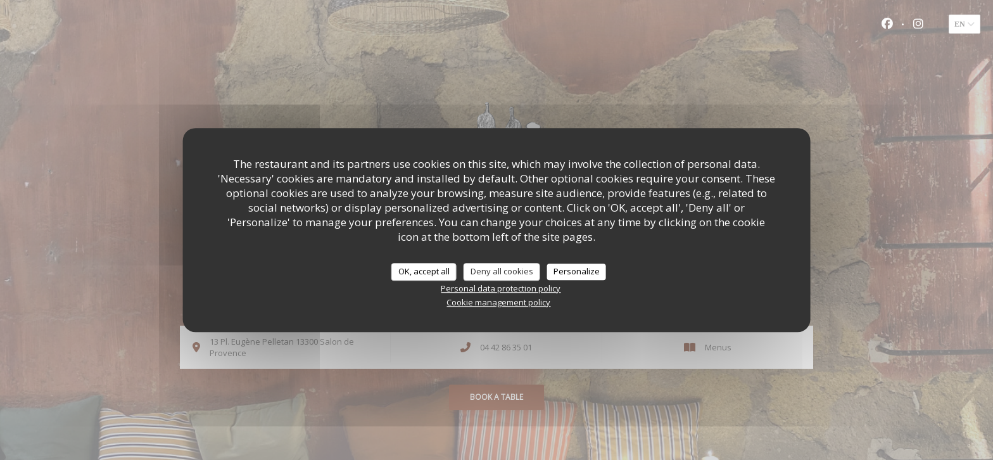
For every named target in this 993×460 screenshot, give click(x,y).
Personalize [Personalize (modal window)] (576, 271)
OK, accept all (424, 271)
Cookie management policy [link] (498, 302)
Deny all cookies (502, 271)
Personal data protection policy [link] (500, 288)
